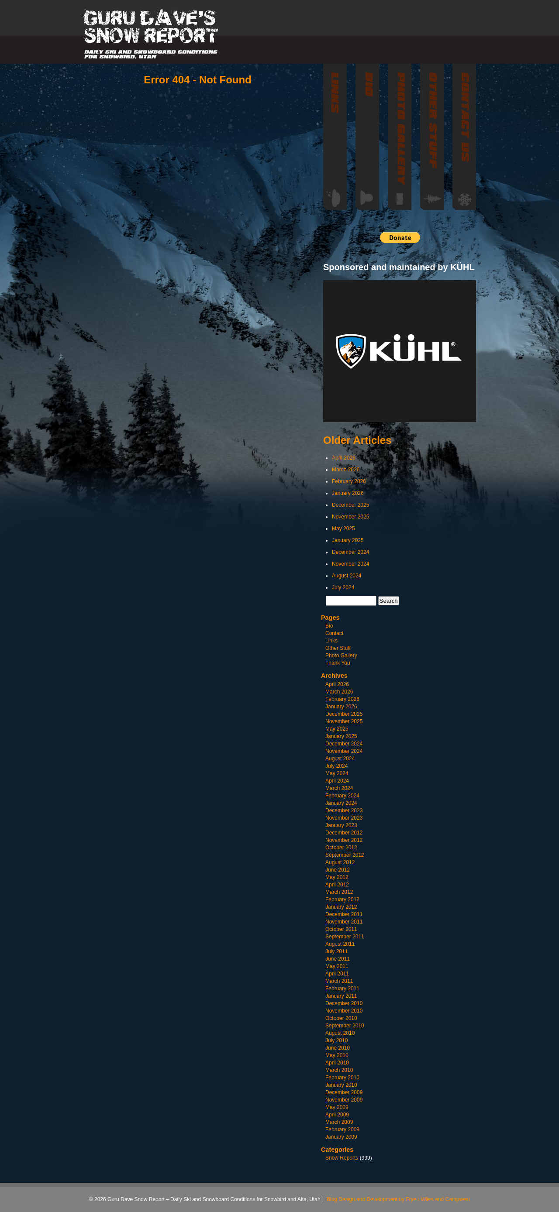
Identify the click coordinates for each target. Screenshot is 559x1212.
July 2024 (343, 587)
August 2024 (346, 576)
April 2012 (337, 885)
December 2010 (343, 1003)
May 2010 (337, 1055)
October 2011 (341, 929)
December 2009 (343, 1092)
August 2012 (340, 862)
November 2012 (343, 840)
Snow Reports (341, 1158)
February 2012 (342, 899)
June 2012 (337, 870)
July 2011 (336, 951)
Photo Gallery (341, 655)
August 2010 (340, 1033)
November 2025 (350, 517)
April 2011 (337, 974)
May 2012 (337, 877)
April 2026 (343, 458)
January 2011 (341, 996)
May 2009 (337, 1107)
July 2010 (336, 1040)
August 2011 (340, 944)
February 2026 (349, 481)
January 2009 (341, 1137)
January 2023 (341, 825)
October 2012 (341, 848)
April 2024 (337, 781)
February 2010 (342, 1078)
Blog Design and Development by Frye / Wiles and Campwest (398, 1199)
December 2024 (350, 552)
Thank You (337, 663)
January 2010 (341, 1085)
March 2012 (339, 892)
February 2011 (342, 988)
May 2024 (337, 773)
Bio (329, 626)
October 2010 (341, 1018)
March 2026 (345, 470)
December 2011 (343, 914)
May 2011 (337, 966)
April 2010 (337, 1063)
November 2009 (343, 1100)
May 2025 (343, 528)
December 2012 (343, 833)
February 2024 (342, 796)
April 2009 (337, 1115)
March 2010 (339, 1070)
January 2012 (341, 907)
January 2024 (341, 803)
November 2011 (343, 922)
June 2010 (337, 1048)
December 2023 (343, 810)
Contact (334, 633)
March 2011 (339, 981)
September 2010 (344, 1026)
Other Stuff (338, 648)
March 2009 (339, 1122)
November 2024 (350, 564)
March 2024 (339, 788)
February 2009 (342, 1129)
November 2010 (343, 1011)
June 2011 (337, 959)
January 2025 (348, 540)
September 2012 (344, 855)
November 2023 (343, 818)
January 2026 (348, 493)
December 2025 (350, 505)
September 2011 (344, 937)
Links (331, 641)
